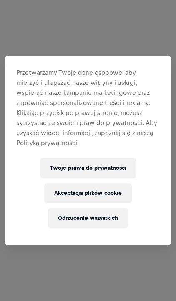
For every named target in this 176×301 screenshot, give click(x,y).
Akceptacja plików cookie (88, 193)
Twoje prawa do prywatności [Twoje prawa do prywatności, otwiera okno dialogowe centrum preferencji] (88, 168)
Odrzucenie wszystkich (88, 218)
